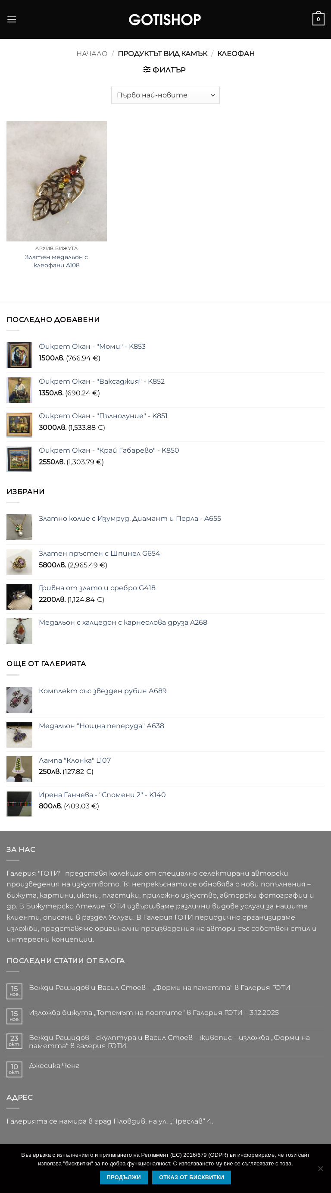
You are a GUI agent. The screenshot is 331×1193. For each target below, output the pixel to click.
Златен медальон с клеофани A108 (56, 261)
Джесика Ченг (54, 1065)
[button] (11, 19)
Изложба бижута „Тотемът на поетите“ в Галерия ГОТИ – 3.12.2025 (154, 1012)
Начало (92, 54)
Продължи (124, 1177)
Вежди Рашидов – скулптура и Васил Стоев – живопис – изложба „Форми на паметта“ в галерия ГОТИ (169, 1041)
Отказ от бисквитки (191, 1177)
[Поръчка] (165, 95)
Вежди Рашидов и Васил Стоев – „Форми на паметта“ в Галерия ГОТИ (159, 987)
